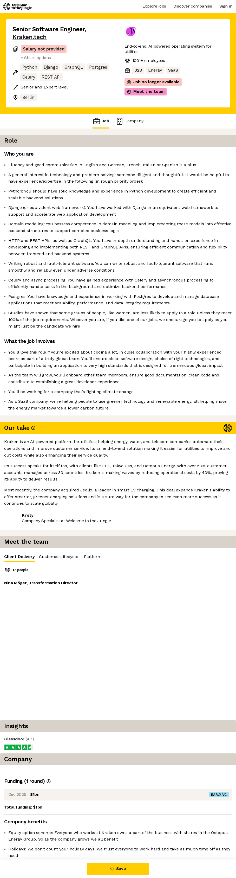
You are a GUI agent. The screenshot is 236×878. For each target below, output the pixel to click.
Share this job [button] (26, 621)
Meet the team (146, 91)
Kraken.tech (29, 37)
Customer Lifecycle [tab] (182, 155)
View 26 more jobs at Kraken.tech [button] (45, 631)
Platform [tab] (217, 155)
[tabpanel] (180, 205)
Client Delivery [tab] (143, 157)
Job (101, 121)
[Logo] (17, 6)
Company (129, 121)
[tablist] (180, 156)
